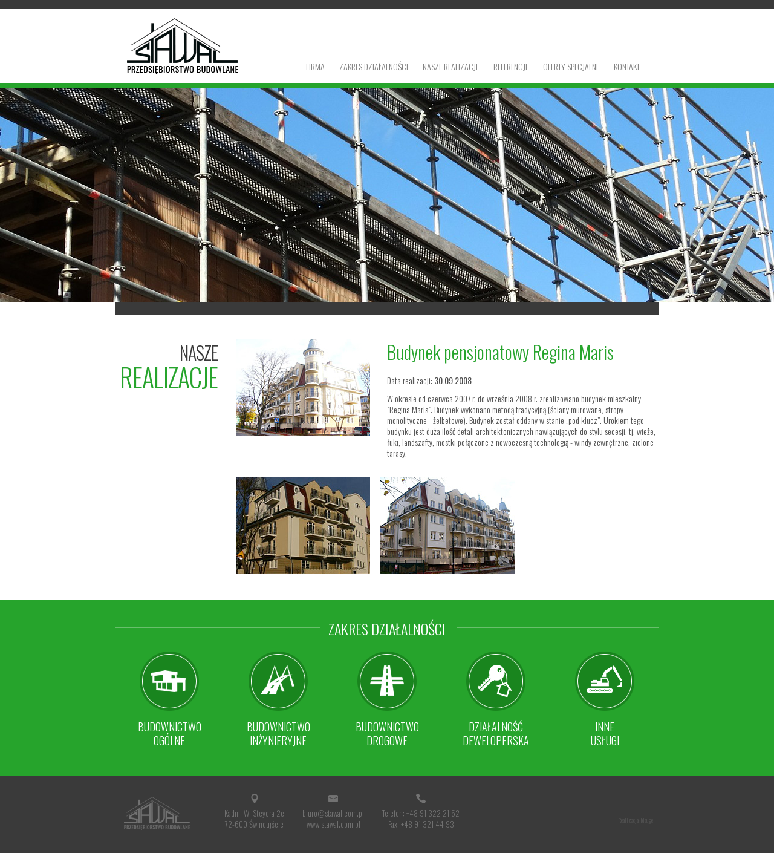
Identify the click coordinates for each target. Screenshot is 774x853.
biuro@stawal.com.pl (333, 813)
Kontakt (627, 66)
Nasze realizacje (451, 66)
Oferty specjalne (571, 66)
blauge (647, 820)
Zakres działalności (373, 66)
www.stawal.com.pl (333, 824)
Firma (315, 66)
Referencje (510, 66)
